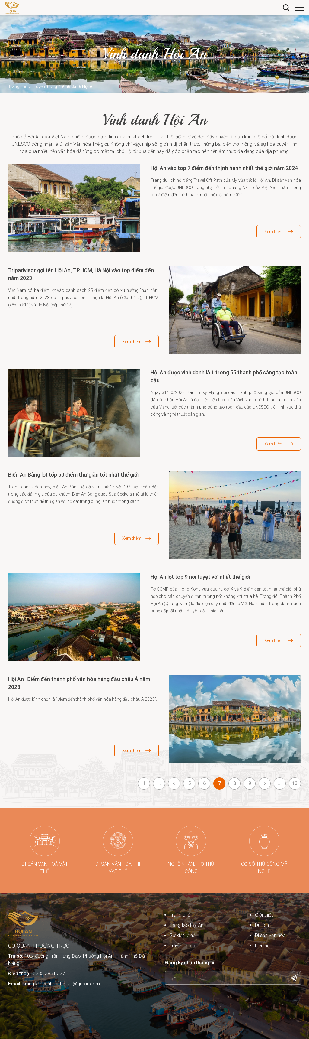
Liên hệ (262, 946)
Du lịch (262, 925)
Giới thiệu (264, 915)
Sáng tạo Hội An (186, 925)
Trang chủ (17, 86)
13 (295, 783)
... (159, 783)
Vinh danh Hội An (78, 86)
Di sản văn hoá (270, 935)
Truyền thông (44, 86)
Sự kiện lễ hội (183, 935)
